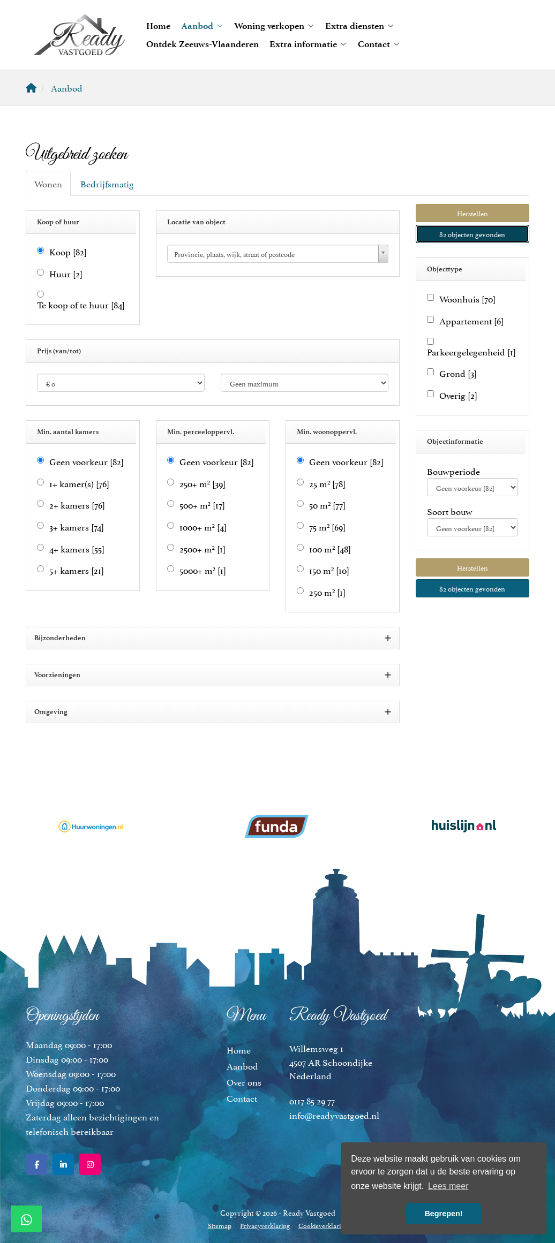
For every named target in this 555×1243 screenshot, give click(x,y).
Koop (68, 251)
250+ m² (202, 483)
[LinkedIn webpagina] (63, 1164)
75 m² (327, 526)
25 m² (327, 483)
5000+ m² (202, 570)
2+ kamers (77, 504)
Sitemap (219, 1225)
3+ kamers (76, 526)
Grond (458, 373)
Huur (65, 273)
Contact (379, 44)
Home (158, 25)
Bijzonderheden (212, 638)
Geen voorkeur (86, 461)
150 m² (329, 570)
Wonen (48, 183)
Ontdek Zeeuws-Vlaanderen (202, 44)
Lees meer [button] (448, 1186)
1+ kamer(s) (79, 483)
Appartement (471, 320)
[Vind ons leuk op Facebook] (36, 1164)
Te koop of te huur (81, 304)
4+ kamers (76, 548)
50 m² (327, 504)
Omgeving (212, 712)
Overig (458, 394)
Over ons (244, 1081)
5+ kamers (76, 570)
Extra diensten (359, 25)
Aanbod (202, 25)
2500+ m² (202, 548)
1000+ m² (203, 526)
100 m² (330, 548)
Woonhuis (467, 298)
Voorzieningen (212, 675)
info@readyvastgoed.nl (334, 1114)
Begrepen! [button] (443, 1213)
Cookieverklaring (323, 1225)
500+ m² (202, 504)
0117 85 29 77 (312, 1100)
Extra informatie (308, 44)
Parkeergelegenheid (471, 351)
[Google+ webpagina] (90, 1164)
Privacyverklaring (265, 1225)
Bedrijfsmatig (107, 183)
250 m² (327, 591)
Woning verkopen (274, 25)
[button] (473, 213)
